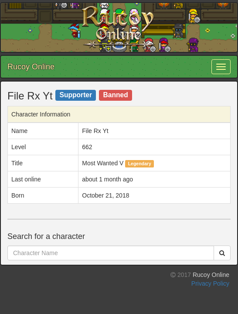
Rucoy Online (30, 66)
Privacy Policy (210, 283)
